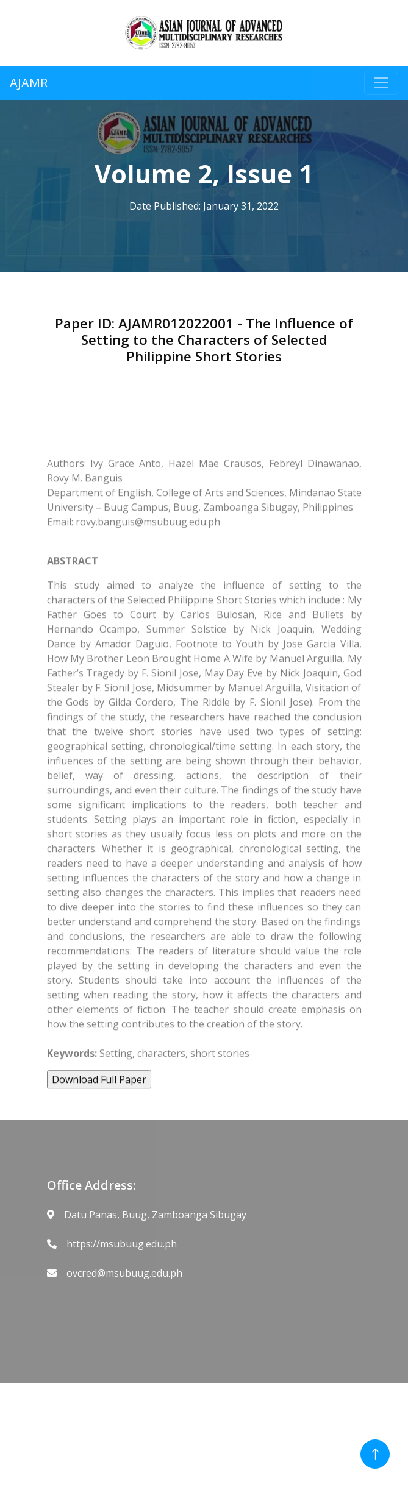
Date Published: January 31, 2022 (204, 206)
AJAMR (29, 82)
